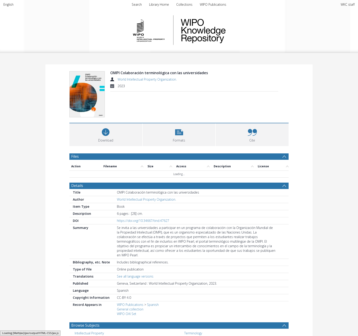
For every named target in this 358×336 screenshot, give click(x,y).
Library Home (159, 4)
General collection (130, 309)
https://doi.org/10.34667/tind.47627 (143, 220)
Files (75, 156)
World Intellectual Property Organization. (147, 79)
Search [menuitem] (137, 4)
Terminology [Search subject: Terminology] (193, 333)
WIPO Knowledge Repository (222, 30)
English (8, 4)
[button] (179, 134)
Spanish (153, 304)
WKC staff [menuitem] (348, 4)
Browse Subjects (85, 325)
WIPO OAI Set (126, 314)
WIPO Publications (213, 4)
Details (77, 185)
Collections (184, 4)
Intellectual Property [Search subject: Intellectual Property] (89, 333)
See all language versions (135, 276)
